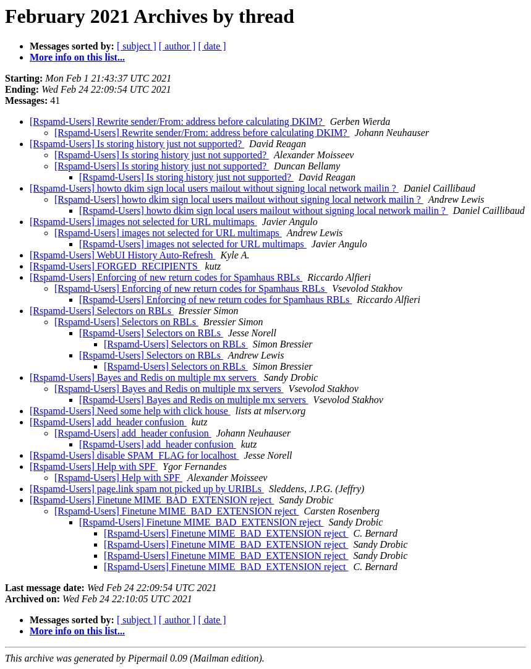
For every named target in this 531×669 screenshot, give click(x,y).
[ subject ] (136, 46)
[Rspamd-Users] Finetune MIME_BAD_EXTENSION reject (152, 500)
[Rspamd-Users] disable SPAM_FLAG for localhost (134, 455)
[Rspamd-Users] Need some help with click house (130, 411)
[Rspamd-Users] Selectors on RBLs (102, 310)
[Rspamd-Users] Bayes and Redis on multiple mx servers (144, 377)
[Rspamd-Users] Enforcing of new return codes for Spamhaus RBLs (166, 277)
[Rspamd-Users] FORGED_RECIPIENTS (115, 266)
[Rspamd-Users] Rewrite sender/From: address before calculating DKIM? (177, 121)
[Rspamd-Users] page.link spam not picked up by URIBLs (147, 489)
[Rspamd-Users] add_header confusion (108, 422)
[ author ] (177, 46)
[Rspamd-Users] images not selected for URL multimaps (143, 221)
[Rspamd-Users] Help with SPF (94, 466)
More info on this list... (77, 57)
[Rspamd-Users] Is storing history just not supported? (137, 143)
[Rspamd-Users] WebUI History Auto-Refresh (123, 255)
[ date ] (212, 46)
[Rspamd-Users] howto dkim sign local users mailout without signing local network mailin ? (214, 188)
